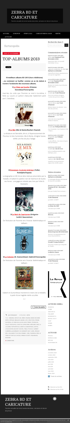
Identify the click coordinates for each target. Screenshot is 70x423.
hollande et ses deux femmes (17, 333)
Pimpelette (51, 137)
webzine (11, 318)
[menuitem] (7, 33)
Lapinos (50, 159)
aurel (32, 331)
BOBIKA (50, 325)
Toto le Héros (52, 103)
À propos (16, 33)
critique (11, 320)
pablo (26, 329)
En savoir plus (8, 421)
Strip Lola (28, 33)
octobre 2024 (51, 355)
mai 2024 (50, 366)
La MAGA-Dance (53, 252)
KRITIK (28, 315)
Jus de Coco (59, 148)
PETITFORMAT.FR (52, 342)
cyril (49, 81)
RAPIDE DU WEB (52, 338)
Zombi (50, 93)
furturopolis (15, 326)
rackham (7, 337)
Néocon (50, 214)
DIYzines (50, 335)
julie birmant (15, 331)
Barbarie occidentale (55, 71)
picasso (30, 329)
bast (29, 331)
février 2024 (51, 373)
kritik (7, 320)
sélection (31, 320)
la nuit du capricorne (23, 324)
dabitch (22, 326)
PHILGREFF (51, 314)
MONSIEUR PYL (52, 316)
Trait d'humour (60, 93)
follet (7, 324)
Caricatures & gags (44, 33)
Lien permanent (11, 315)
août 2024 (50, 359)
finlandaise (34, 335)
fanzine (28, 318)
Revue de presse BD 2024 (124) (58, 232)
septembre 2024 (52, 357)
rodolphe (13, 324)
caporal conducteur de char (57, 69)
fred (37, 333)
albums (22, 320)
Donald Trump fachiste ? (56, 242)
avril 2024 (50, 369)
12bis (28, 333)
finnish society (25, 335)
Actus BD (8, 37)
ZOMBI (50, 309)
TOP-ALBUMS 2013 (21, 59)
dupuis (36, 326)
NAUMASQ (51, 307)
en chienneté (23, 331)
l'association (9, 329)
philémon (33, 333)
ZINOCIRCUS (51, 312)
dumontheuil (29, 326)
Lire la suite (40, 307)
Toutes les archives (56, 376)
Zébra (50, 57)
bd (20, 318)
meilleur (17, 320)
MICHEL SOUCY (52, 318)
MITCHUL (50, 340)
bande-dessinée (35, 318)
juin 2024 (50, 364)
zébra (23, 318)
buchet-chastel (19, 329)
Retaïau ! (51, 223)
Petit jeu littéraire (60, 126)
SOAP (49, 321)
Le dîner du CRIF (53, 206)
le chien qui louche (18, 322)
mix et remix (27, 322)
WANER (50, 323)
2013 (26, 320)
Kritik (58, 33)
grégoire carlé (34, 324)
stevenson (35, 322)
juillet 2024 (51, 362)
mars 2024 (51, 371)
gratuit (16, 318)
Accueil (6, 33)
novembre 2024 (52, 353)
